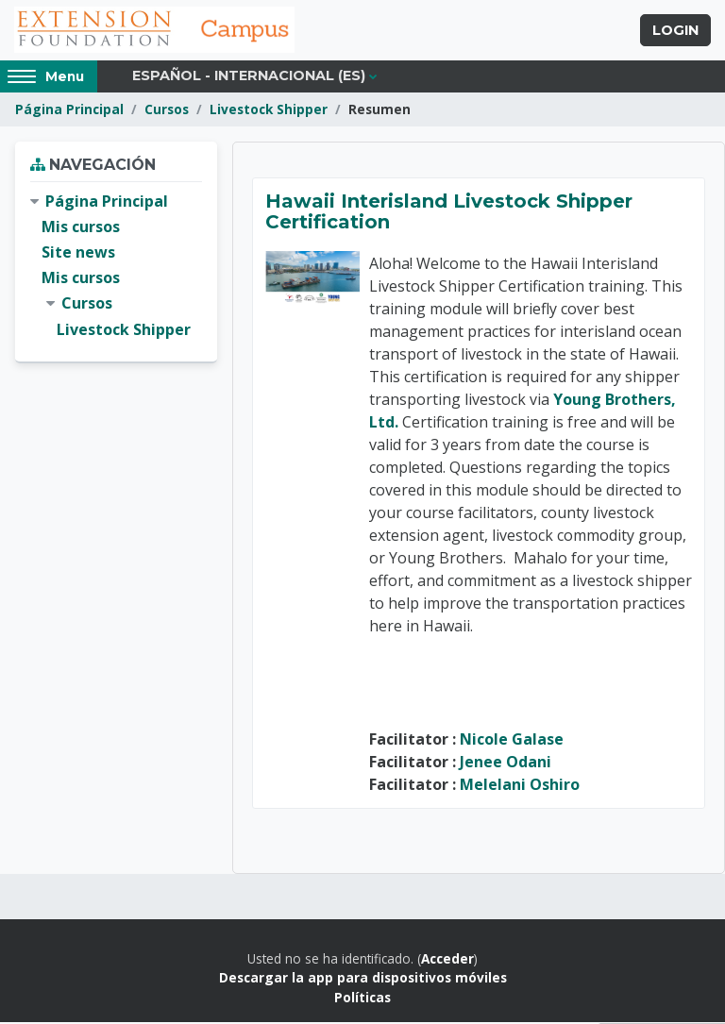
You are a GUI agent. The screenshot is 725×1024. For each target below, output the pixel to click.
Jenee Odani (505, 763)
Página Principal (69, 111)
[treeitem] (116, 267)
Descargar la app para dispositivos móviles (363, 980)
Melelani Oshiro (520, 786)
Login (675, 31)
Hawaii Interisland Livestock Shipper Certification (448, 213)
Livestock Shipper (269, 111)
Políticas (362, 999)
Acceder (447, 960)
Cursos (166, 111)
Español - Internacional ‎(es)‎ (248, 77)
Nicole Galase (512, 740)
